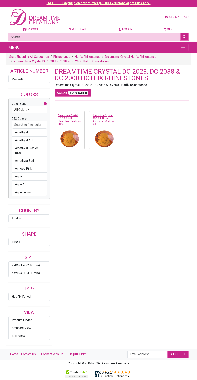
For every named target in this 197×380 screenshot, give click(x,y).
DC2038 (17, 79)
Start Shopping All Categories (29, 56)
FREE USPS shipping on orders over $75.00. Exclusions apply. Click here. (99, 3)
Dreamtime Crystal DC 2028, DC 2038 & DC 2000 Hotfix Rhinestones (61, 61)
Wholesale (78, 29)
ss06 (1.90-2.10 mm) (26, 265)
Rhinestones (61, 56)
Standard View (21, 328)
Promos (30, 29)
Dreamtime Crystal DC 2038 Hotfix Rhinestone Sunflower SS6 (104, 119)
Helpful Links (78, 354)
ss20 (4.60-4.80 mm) (26, 273)
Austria (16, 218)
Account (126, 29)
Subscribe (178, 354)
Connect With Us (52, 354)
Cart (168, 29)
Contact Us (28, 354)
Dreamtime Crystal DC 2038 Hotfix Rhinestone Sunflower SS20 (69, 119)
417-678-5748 (177, 17)
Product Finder (22, 320)
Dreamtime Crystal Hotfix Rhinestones (130, 56)
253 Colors (19, 119)
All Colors (20, 110)
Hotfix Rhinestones (87, 56)
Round (16, 242)
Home (14, 354)
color (72, 93)
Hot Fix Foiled (21, 296)
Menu (13, 47)
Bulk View (18, 336)
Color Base (29, 104)
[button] (45, 104)
